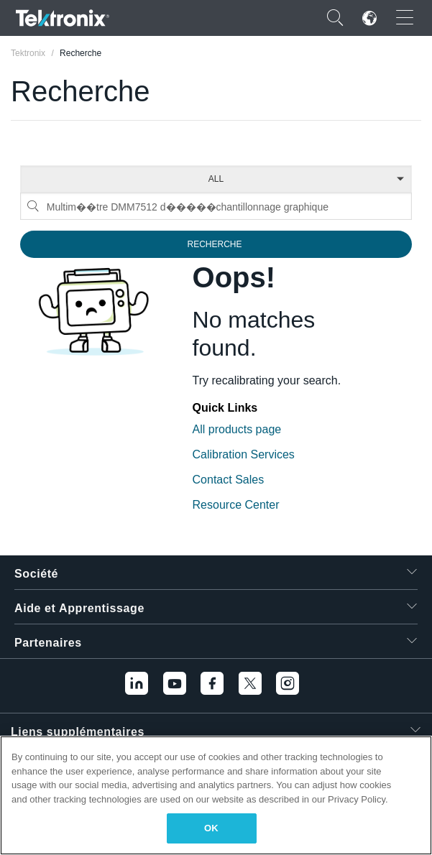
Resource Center (236, 505)
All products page (237, 429)
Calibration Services (244, 454)
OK (211, 828)
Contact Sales (229, 479)
